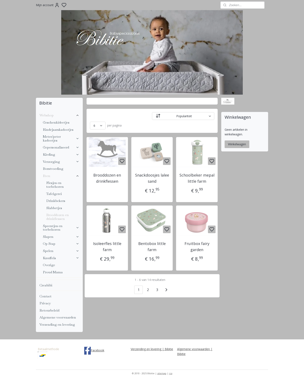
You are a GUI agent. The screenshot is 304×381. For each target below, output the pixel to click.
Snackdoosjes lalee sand (152, 178)
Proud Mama (53, 272)
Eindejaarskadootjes (58, 129)
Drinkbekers (55, 201)
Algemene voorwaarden (57, 317)
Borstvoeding (53, 168)
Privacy (45, 303)
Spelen (61, 251)
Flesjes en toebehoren (55, 185)
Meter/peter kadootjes (61, 138)
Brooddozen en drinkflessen (107, 178)
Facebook (97, 350)
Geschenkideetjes (56, 122)
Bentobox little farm (152, 246)
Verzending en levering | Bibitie (152, 349)
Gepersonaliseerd (61, 147)
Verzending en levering (57, 324)
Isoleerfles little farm (107, 246)
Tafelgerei (54, 194)
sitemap (161, 373)
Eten (61, 176)
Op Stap (61, 243)
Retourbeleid (49, 310)
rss (170, 373)
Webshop (59, 115)
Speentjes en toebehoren (61, 228)
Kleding (61, 154)
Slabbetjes (54, 208)
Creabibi (45, 285)
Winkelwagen (237, 144)
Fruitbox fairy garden (196, 246)
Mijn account (48, 5)
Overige (49, 265)
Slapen (61, 236)
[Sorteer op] (183, 116)
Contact (45, 296)
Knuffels (61, 258)
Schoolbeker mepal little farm (196, 178)
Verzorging (61, 161)
